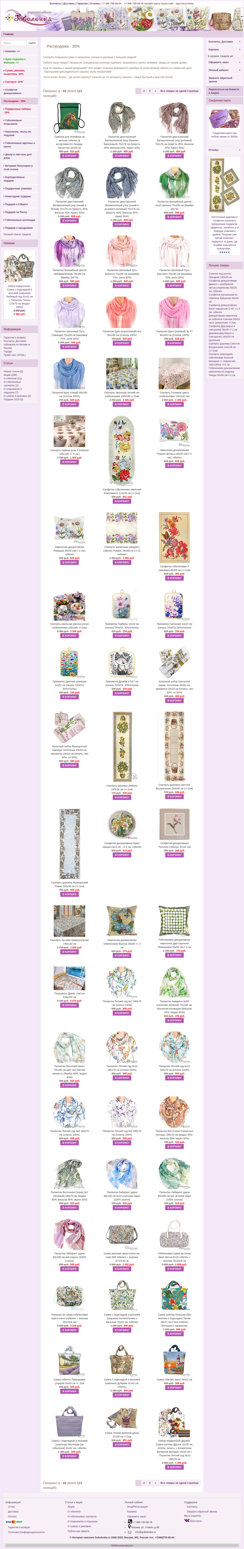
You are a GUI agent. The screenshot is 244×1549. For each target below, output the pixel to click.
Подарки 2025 (11, 399)
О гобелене (10, 378)
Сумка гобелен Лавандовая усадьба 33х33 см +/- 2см (69, 1381)
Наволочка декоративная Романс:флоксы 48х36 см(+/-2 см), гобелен (174, 454)
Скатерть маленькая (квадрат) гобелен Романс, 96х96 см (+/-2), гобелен (122, 551)
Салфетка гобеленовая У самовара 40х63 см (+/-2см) (174, 568)
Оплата (12, 1516)
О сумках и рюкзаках (15, 396)
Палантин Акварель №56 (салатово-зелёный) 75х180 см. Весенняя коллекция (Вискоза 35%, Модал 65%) (175, 1007)
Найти (32, 43)
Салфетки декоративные (12, 91)
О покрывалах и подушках (82, 1521)
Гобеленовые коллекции (19, 220)
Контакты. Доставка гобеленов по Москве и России (17, 344)
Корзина (225, 49)
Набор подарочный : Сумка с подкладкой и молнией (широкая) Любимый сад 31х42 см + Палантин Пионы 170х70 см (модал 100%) (19, 300)
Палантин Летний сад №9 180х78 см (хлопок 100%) (122, 1133)
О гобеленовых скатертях (82, 1516)
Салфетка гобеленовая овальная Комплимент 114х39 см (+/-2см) (122, 491)
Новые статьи (11, 371)
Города (8, 351)
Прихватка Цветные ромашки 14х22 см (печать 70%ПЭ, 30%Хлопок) (69, 685)
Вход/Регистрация (137, 1506)
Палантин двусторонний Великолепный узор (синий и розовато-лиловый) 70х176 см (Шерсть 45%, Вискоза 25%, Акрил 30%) (122, 209)
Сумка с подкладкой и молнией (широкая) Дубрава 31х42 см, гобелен (122, 1383)
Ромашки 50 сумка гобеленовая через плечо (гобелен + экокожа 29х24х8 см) (69, 1318)
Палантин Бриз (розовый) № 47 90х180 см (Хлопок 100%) (174, 333)
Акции (7, 375)
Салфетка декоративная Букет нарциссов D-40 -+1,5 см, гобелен (122, 845)
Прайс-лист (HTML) (15, 355)
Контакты (56, 3)
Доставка (69, 3)
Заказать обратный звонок (220, 80)
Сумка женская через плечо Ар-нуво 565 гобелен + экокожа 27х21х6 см (122, 1257)
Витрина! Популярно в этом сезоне (18, 167)
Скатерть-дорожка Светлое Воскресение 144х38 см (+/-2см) (174, 786)
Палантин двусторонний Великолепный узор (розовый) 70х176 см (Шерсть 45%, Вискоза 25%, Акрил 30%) (174, 142)
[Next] (155, 91)
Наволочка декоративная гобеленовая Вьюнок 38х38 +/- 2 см (122, 944)
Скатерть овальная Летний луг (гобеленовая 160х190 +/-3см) (122, 394)
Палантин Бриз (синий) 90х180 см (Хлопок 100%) (69, 394)
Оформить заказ (225, 62)
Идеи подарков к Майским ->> (15, 61)
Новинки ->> (12, 51)
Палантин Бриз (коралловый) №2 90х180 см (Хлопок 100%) (122, 333)
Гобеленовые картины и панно (19, 145)
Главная (8, 34)
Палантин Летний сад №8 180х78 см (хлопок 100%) (69, 1133)
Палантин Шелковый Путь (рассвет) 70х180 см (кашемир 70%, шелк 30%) (174, 274)
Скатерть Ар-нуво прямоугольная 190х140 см (69, 942)
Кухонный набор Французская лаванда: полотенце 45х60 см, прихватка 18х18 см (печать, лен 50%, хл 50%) (69, 752)
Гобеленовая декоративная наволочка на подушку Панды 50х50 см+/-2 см (224, 371)
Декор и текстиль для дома (17, 156)
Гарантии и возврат (15, 337)
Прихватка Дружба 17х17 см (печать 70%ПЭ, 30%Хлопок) (122, 683)
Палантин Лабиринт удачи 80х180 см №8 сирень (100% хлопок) (69, 1257)
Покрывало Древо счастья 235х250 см (69, 995)
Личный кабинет (225, 70)
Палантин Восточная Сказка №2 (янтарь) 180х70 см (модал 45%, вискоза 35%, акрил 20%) (174, 1135)
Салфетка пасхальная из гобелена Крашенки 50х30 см (224, 298)
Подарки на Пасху (15, 212)
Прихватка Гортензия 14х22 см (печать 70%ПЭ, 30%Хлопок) (174, 626)
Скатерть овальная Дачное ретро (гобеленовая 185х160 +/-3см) (69, 626)
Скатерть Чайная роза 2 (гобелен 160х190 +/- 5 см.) (69, 452)
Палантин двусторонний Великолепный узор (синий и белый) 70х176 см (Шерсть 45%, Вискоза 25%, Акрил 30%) (69, 207)
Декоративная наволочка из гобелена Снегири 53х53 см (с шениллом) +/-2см (224, 319)
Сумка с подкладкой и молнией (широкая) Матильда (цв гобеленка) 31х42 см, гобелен (70, 1444)
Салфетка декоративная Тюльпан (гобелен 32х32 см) (174, 845)
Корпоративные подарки (14, 179)
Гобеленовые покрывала (13, 122)
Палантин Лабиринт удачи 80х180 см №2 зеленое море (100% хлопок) (174, 1196)
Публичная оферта (78, 1531)
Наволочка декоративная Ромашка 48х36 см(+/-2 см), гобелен (70, 551)
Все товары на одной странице (180, 91)
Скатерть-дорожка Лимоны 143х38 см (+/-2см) (122, 787)
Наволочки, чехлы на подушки (17, 133)
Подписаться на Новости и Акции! (224, 91)
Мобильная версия (122, 1545)
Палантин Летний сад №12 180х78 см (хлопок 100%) (174, 1068)
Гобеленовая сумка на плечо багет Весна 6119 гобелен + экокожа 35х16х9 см (174, 1257)
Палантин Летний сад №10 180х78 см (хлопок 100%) (122, 1068)
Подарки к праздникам (18, 227)
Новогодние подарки (17, 196)
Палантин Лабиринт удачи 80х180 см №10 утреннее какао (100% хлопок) (122, 1196)
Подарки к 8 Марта (16, 204)
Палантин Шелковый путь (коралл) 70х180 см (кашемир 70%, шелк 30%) (122, 274)
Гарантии (82, 3)
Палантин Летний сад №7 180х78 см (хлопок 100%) (122, 1003)
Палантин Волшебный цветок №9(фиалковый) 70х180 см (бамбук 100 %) (69, 274)
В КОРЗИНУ (69, 155)
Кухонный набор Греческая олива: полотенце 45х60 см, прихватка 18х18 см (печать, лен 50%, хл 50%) (174, 687)
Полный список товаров (17, 234)
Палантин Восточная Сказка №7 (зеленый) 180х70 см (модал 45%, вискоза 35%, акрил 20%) (69, 1196)
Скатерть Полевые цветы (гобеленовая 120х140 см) (175, 394)
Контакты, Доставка (225, 41)
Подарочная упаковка (18, 188)
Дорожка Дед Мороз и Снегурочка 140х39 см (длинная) (221, 337)
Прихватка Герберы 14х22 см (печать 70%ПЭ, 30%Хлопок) (122, 626)
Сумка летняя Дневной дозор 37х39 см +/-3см (122, 1434)
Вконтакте (192, 1521)
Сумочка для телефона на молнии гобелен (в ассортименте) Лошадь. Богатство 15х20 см (69, 142)
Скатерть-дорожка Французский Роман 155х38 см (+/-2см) (69, 884)
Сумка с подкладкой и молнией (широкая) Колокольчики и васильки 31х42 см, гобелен (122, 1318)
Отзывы (95, 3)
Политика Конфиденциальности (26, 1532)
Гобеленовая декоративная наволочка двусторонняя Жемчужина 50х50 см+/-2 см (174, 943)
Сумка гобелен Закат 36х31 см (174, 1379)
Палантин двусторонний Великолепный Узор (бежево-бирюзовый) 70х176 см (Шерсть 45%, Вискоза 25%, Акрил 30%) (122, 142)
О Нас (11, 1506)
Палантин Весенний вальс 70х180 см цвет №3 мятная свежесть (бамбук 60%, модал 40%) (69, 1072)
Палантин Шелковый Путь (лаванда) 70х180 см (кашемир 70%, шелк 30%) (69, 335)
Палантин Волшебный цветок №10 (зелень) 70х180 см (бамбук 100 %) (174, 205)
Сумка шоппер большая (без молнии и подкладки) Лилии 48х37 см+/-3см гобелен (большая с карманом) (174, 1320)
